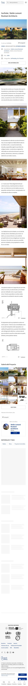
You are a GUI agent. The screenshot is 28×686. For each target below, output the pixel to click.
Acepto (22, 674)
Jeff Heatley (14, 58)
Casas (3, 46)
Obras (10, 444)
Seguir (15, 433)
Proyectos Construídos (20, 444)
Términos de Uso (3, 674)
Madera (4, 444)
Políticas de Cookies (4, 675)
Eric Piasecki (20, 58)
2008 (8, 55)
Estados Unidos (20, 46)
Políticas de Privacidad (10, 674)
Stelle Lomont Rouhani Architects (16, 426)
